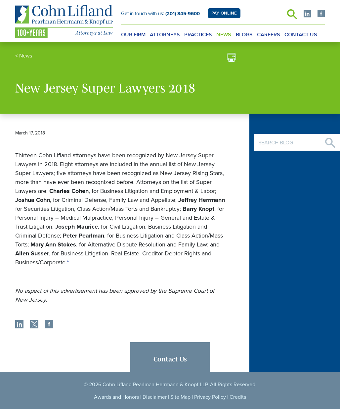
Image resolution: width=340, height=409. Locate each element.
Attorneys (165, 34)
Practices (198, 34)
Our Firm (133, 34)
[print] (231, 58)
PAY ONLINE (224, 13)
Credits (238, 397)
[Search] (330, 140)
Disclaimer (155, 397)
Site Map (180, 397)
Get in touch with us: (160, 14)
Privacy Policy (210, 397)
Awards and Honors (116, 397)
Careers (268, 34)
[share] (19, 325)
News (223, 34)
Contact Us (300, 34)
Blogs (244, 34)
